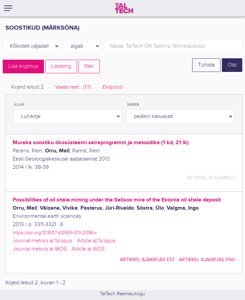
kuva (19, 104)
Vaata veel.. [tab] (73, 87)
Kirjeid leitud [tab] (27, 87)
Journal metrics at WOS (40, 249)
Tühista (206, 65)
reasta (133, 104)
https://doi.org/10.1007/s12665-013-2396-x (55, 233)
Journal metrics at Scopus (42, 241)
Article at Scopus (96, 241)
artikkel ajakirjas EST (147, 259)
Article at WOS (88, 249)
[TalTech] (124, 8)
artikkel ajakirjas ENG (207, 259)
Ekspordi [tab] (113, 87)
